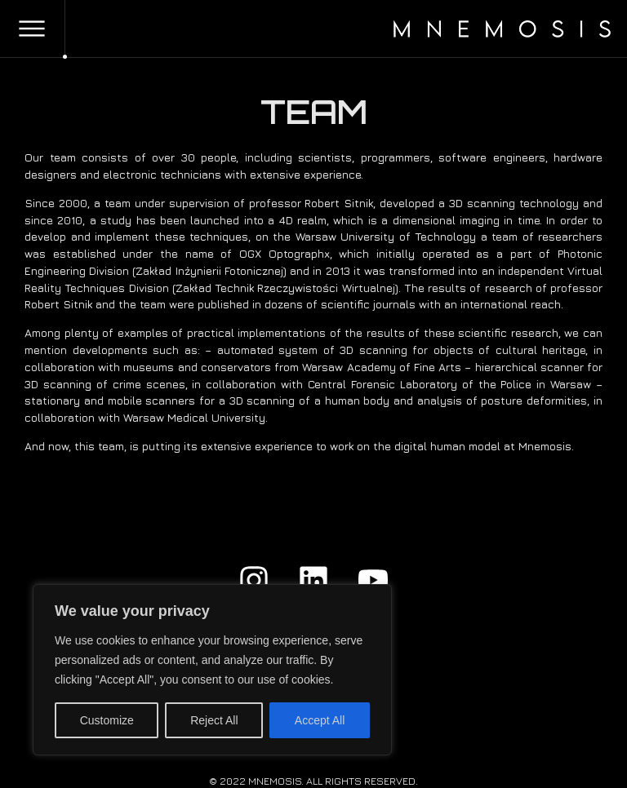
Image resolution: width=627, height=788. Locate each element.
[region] (212, 669)
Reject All (214, 720)
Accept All (320, 720)
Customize (107, 720)
